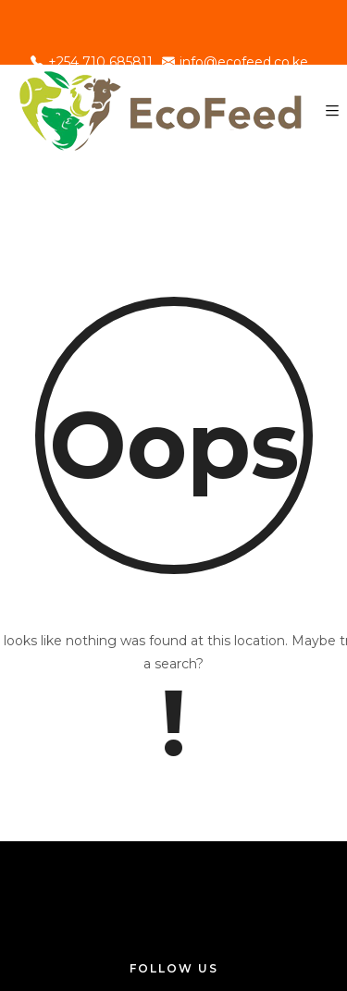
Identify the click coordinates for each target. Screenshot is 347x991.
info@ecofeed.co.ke (235, 61)
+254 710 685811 (92, 61)
